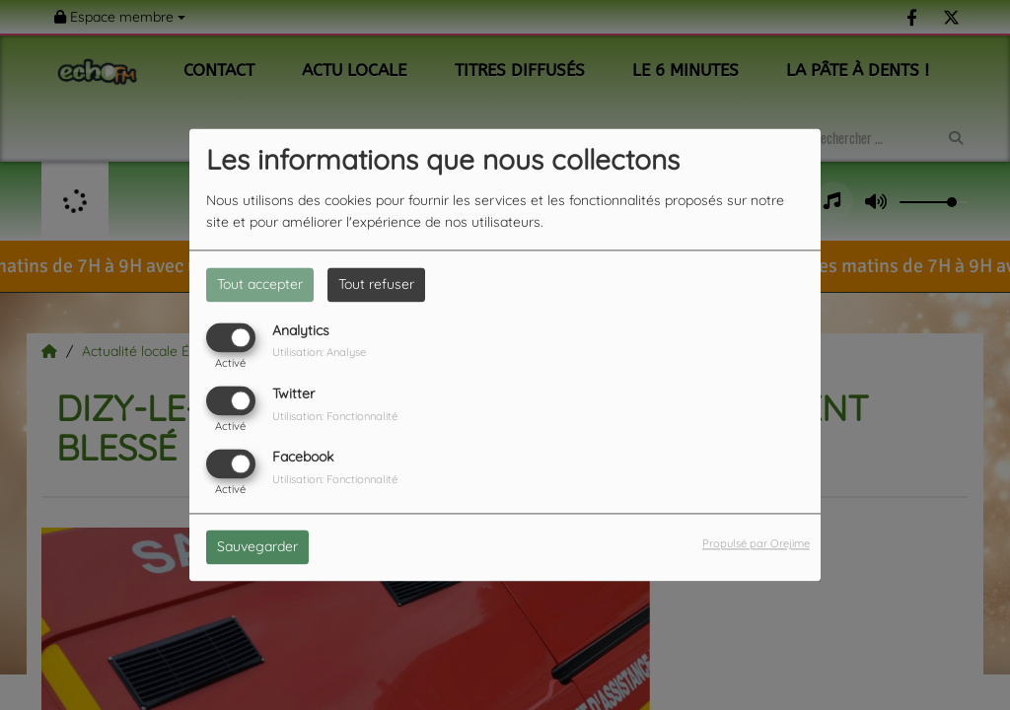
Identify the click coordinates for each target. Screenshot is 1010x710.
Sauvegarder (257, 547)
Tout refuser (376, 284)
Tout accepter (260, 284)
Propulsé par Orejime (756, 544)
